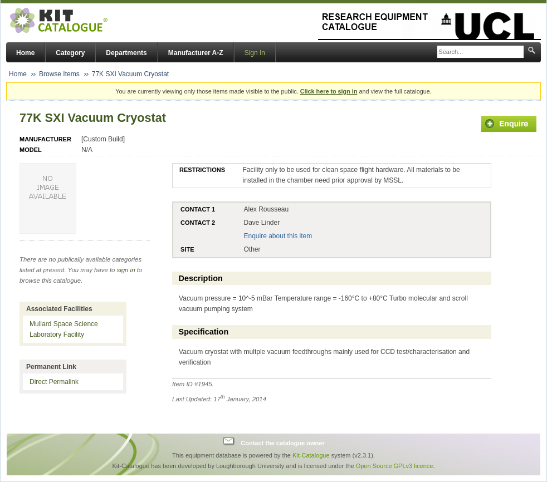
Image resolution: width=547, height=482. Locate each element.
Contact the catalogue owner (282, 442)
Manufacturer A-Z (195, 53)
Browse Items (59, 74)
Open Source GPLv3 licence (394, 466)
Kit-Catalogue (311, 455)
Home (25, 53)
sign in (126, 270)
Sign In (255, 53)
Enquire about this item (277, 236)
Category (70, 53)
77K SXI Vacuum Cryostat (130, 74)
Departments (126, 53)
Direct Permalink (54, 382)
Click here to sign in (329, 91)
